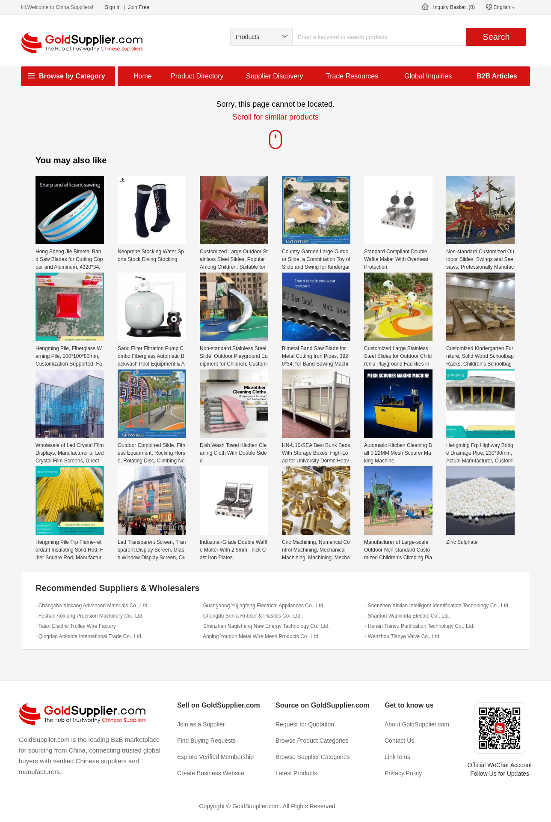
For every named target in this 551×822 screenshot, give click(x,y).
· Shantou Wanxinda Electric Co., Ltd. (407, 616)
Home (142, 76)
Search (496, 37)
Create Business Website (210, 773)
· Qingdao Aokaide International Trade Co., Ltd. (89, 636)
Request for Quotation (305, 724)
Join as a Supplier (201, 724)
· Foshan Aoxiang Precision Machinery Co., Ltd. (90, 616)
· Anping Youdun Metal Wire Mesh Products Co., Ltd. (260, 636)
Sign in (113, 7)
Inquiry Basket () (454, 7)
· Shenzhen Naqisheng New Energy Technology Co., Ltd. (265, 626)
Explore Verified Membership (215, 756)
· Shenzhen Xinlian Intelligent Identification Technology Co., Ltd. (437, 606)
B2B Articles (497, 76)
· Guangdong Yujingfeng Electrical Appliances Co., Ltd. (262, 606)
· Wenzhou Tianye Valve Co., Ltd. (403, 636)
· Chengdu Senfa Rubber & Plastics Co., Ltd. (251, 616)
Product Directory (197, 76)
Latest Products (296, 773)
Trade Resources (352, 76)
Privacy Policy (403, 773)
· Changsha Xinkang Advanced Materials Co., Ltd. (92, 606)
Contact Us (399, 740)
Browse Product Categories (312, 740)
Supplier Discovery (274, 76)
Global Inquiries (428, 76)
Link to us (397, 756)
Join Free (138, 7)
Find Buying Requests (206, 740)
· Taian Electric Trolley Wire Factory (76, 626)
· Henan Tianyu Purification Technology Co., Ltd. (419, 626)
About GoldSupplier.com (417, 724)
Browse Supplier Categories (313, 756)
